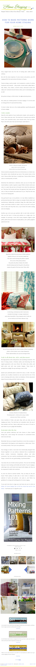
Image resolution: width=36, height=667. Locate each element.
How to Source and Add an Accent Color (30, 560)
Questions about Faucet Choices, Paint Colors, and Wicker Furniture (9, 605)
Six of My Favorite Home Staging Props (9, 587)
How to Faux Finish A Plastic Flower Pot (26, 605)
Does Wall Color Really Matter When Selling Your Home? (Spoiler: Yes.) (14, 560)
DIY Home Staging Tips (8, 664)
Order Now (18, 628)
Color (19, 550)
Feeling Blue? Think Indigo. (5, 560)
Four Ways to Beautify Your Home (22, 560)
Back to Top (32, 664)
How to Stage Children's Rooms (27, 587)
